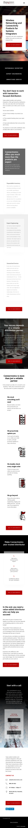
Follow (11, 808)
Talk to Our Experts (14, 44)
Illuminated (23, 826)
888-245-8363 (12, 783)
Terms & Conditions (14, 822)
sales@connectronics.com (15, 779)
